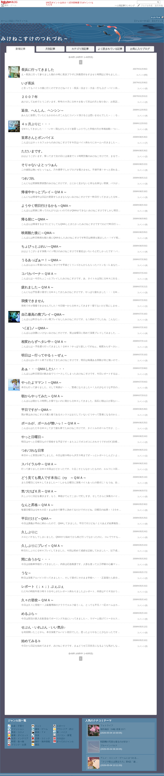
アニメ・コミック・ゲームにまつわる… (119, 758)
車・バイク (60, 732)
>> (125, 5)
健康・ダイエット (18, 735)
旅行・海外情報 (41, 741)
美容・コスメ (16, 732)
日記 (11, 21)
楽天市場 (159, 5)
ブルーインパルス (108, 745)
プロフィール (21, 21)
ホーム (4, 21)
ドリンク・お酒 (17, 744)
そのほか (59, 738)
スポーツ (59, 726)
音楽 (35, 735)
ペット (36, 726)
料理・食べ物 (16, 741)
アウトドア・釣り (63, 729)
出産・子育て (16, 726)
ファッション (16, 729)
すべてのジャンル (63, 741)
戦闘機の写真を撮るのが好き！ (115, 741)
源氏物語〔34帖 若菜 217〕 (113, 729)
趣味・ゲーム (10, 5)
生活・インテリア (18, 738)
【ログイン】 (157, 21)
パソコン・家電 (62, 735)
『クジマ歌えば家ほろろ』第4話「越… (119, 761)
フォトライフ (106, 725)
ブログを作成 (146, 5)
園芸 (35, 744)
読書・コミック (41, 738)
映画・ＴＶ (39, 732)
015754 (155, 17)
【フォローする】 (141, 21)
